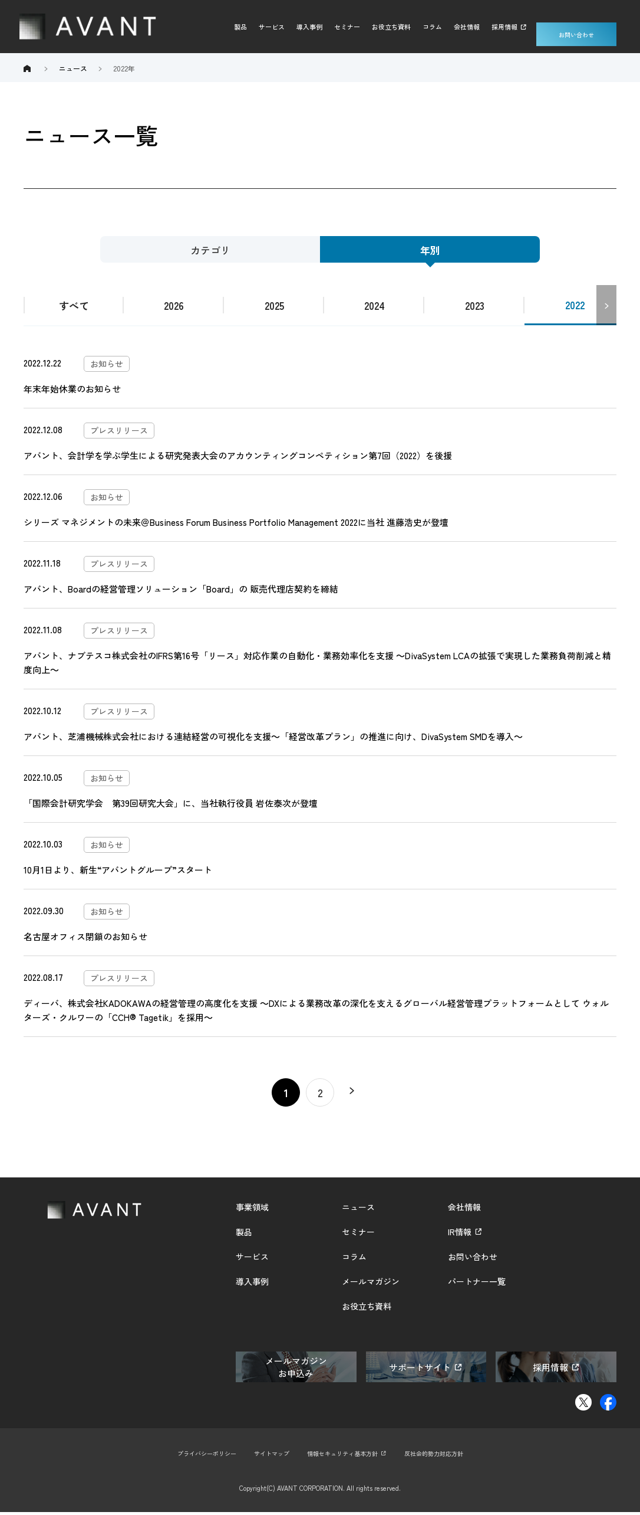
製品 (240, 26)
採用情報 (504, 26)
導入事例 (309, 26)
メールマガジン (371, 1284)
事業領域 (252, 1210)
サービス (272, 26)
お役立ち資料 (391, 26)
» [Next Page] (354, 1095)
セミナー (347, 26)
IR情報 (459, 1235)
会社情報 (467, 26)
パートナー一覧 (477, 1284)
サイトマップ (267, 1456)
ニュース (358, 1210)
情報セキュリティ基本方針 (343, 1456)
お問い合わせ (576, 26)
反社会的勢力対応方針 (442, 1456)
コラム (432, 26)
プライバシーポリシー (198, 1456)
